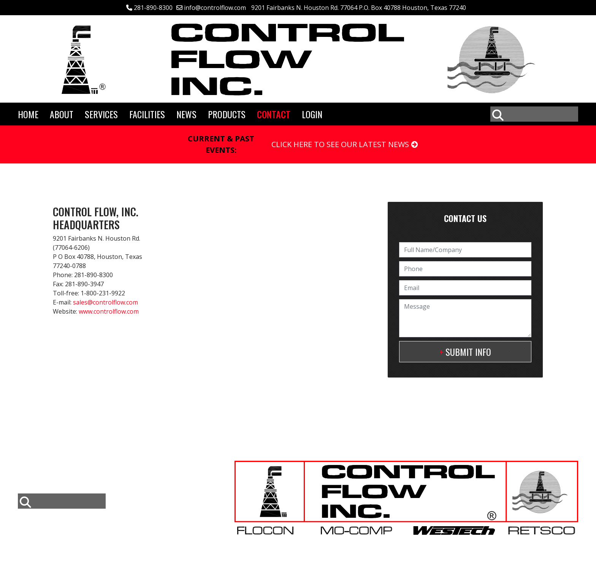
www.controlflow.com (109, 311)
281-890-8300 (153, 7)
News (186, 114)
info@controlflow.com (215, 7)
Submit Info (468, 352)
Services (101, 114)
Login (312, 114)
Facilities (147, 114)
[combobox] (534, 114)
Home (28, 114)
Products (227, 114)
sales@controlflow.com (105, 302)
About (61, 114)
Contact (273, 114)
